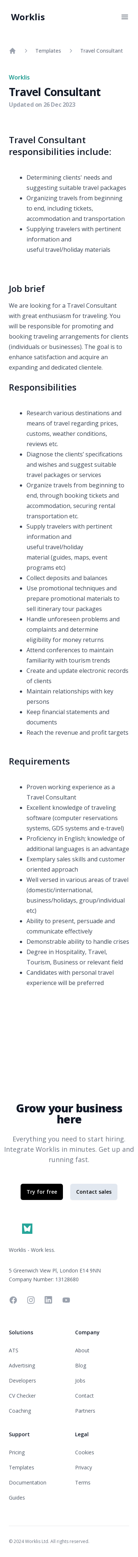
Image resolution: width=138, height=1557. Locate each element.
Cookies (84, 1452)
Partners (85, 1410)
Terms (83, 1482)
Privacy (83, 1467)
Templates (48, 50)
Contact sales (94, 1191)
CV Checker (22, 1395)
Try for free (41, 1191)
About (82, 1350)
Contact (84, 1395)
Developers (22, 1380)
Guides (17, 1497)
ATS (13, 1350)
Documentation (27, 1482)
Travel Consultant (101, 50)
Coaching (20, 1410)
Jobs (80, 1380)
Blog (80, 1365)
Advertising (22, 1365)
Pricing (17, 1452)
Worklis (28, 17)
